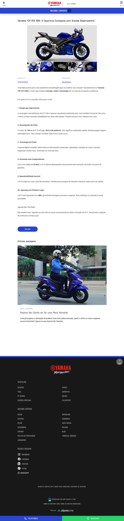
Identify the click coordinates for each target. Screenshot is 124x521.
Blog (64, 431)
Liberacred (22, 440)
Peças (20, 423)
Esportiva (66, 391)
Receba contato (58, 10)
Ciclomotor (66, 400)
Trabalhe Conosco (69, 436)
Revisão (65, 427)
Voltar (27, 229)
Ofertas (21, 418)
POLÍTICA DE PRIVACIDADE (26, 436)
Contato (20, 431)
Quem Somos (66, 423)
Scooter (21, 387)
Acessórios (22, 427)
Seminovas (66, 414)
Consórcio (66, 418)
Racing (64, 396)
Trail (19, 391)
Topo (119, 361)
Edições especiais (24, 400)
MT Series (21, 396)
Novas (20, 414)
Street (64, 387)
